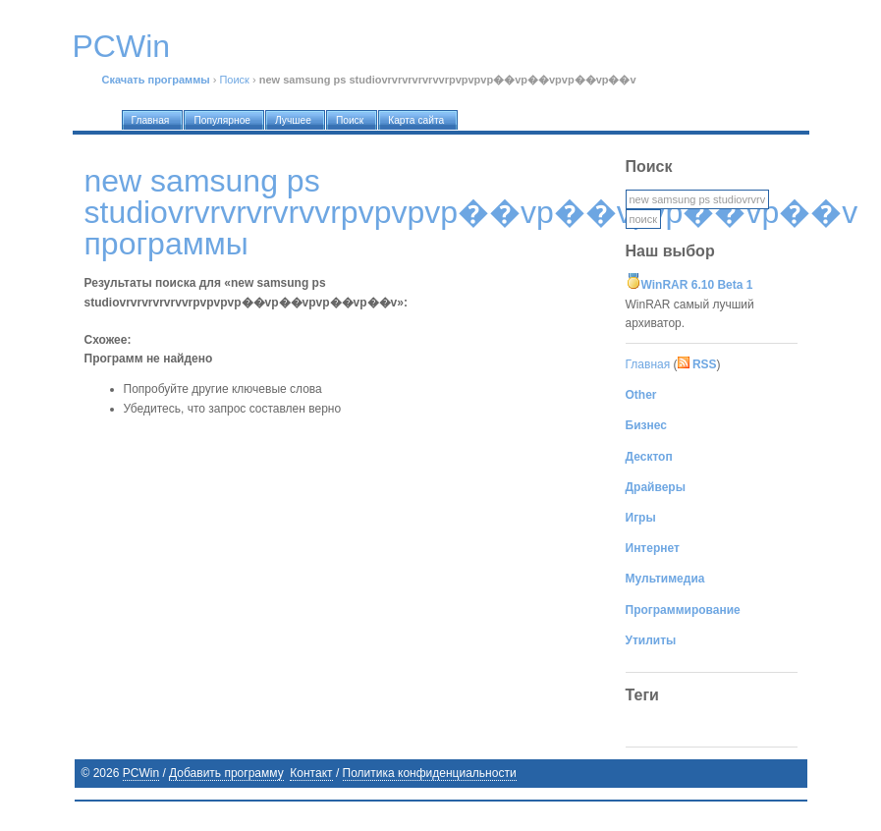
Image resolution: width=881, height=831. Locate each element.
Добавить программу (226, 773)
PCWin (141, 773)
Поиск (233, 79)
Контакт (311, 773)
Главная (648, 364)
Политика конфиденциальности (430, 773)
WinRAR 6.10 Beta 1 (697, 285)
